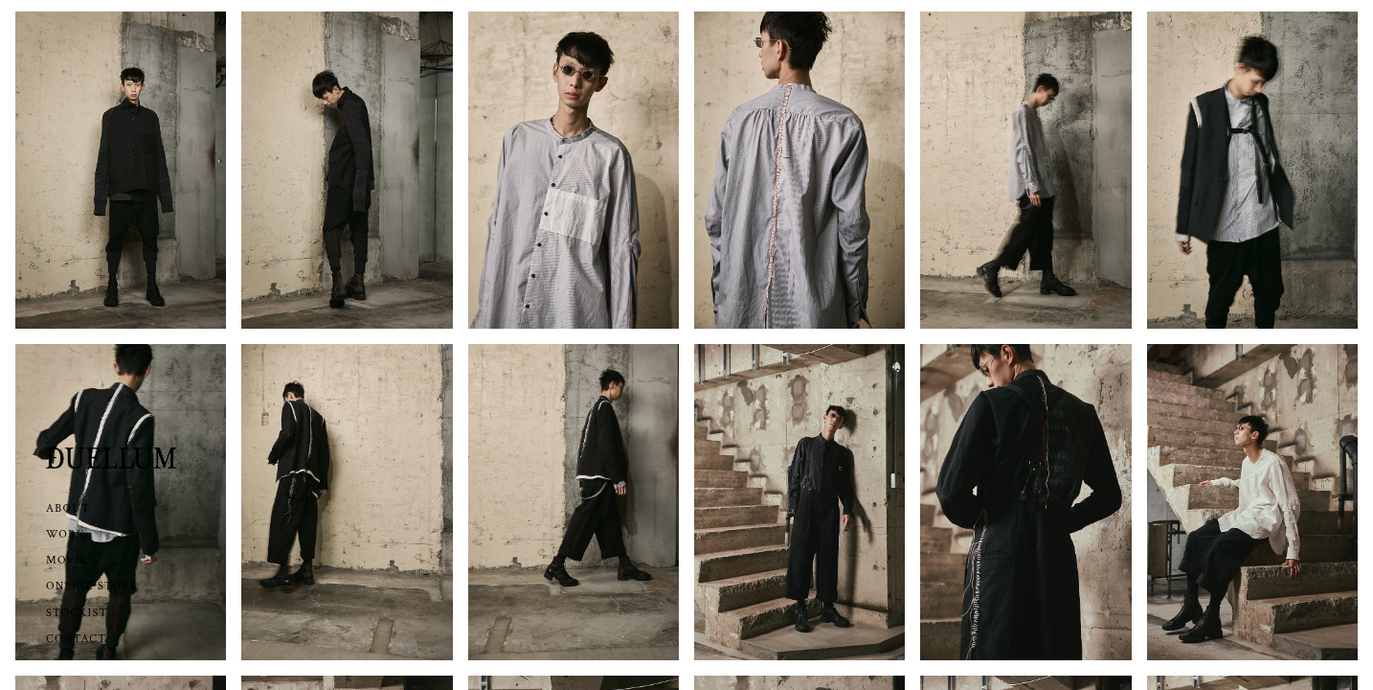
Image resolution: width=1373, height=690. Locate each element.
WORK (65, 534)
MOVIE (67, 560)
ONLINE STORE (92, 586)
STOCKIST (77, 613)
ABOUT (68, 508)
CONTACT (76, 639)
